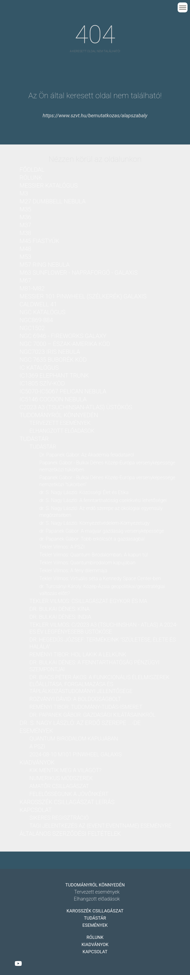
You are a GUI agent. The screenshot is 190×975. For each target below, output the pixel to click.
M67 (25, 280)
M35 (25, 209)
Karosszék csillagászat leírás (67, 802)
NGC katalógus (42, 312)
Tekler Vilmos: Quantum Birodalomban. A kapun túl (93, 555)
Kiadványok (37, 762)
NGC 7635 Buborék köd (53, 359)
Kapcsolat (36, 810)
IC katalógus (39, 367)
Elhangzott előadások (62, 431)
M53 (25, 256)
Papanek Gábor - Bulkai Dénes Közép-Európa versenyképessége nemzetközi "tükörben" (107, 481)
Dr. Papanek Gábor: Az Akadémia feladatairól (86, 455)
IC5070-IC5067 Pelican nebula (63, 391)
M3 (24, 193)
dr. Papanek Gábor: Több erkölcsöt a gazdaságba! (92, 539)
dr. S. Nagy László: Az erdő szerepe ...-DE (80, 722)
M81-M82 (32, 288)
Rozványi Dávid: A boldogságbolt (75, 699)
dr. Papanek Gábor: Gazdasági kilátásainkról (92, 715)
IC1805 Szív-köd (42, 383)
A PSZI (37, 746)
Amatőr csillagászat (59, 786)
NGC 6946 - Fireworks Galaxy (63, 336)
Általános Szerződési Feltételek (70, 833)
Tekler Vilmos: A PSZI (62, 547)
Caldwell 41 (38, 304)
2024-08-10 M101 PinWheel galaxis (75, 754)
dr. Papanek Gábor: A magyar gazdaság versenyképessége (101, 531)
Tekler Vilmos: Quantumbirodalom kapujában (87, 563)
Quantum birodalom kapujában (73, 739)
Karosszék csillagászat (95, 910)
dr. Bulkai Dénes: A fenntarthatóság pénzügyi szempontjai (94, 665)
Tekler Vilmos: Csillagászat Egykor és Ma (88, 601)
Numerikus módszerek (61, 778)
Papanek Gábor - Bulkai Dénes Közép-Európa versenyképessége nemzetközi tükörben (107, 466)
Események (36, 730)
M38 (25, 233)
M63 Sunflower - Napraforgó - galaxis (79, 272)
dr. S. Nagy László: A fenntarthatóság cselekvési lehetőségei (103, 500)
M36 (25, 217)
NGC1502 (32, 328)
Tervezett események (60, 423)
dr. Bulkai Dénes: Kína (59, 609)
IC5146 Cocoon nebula (53, 399)
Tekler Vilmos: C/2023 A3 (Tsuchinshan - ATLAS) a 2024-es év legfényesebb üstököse (103, 628)
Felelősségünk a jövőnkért (68, 794)
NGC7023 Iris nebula (50, 351)
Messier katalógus (49, 185)
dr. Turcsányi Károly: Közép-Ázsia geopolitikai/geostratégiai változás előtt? (102, 589)
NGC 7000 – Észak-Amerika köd (65, 343)
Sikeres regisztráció (59, 818)
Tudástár (34, 438)
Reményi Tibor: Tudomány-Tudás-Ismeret (85, 707)
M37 (25, 225)
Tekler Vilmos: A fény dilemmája (73, 570)
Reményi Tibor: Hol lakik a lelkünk (77, 654)
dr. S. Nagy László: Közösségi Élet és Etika (83, 492)
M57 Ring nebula (45, 264)
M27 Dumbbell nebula (53, 201)
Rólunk (31, 177)
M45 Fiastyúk (39, 241)
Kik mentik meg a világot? (65, 770)
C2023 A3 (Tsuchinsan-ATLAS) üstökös (76, 407)
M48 (25, 248)
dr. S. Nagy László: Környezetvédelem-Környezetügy (94, 523)
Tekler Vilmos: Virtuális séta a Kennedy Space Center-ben (100, 578)
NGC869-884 (36, 320)
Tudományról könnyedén (59, 415)
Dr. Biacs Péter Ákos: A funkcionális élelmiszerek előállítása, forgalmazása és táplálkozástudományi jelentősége (99, 684)
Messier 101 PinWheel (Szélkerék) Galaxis (83, 296)
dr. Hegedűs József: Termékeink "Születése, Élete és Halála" (102, 643)
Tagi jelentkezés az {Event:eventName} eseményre (100, 826)
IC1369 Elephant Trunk (54, 375)
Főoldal (32, 169)
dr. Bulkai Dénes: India (60, 617)
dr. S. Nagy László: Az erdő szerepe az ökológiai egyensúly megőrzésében (101, 511)
